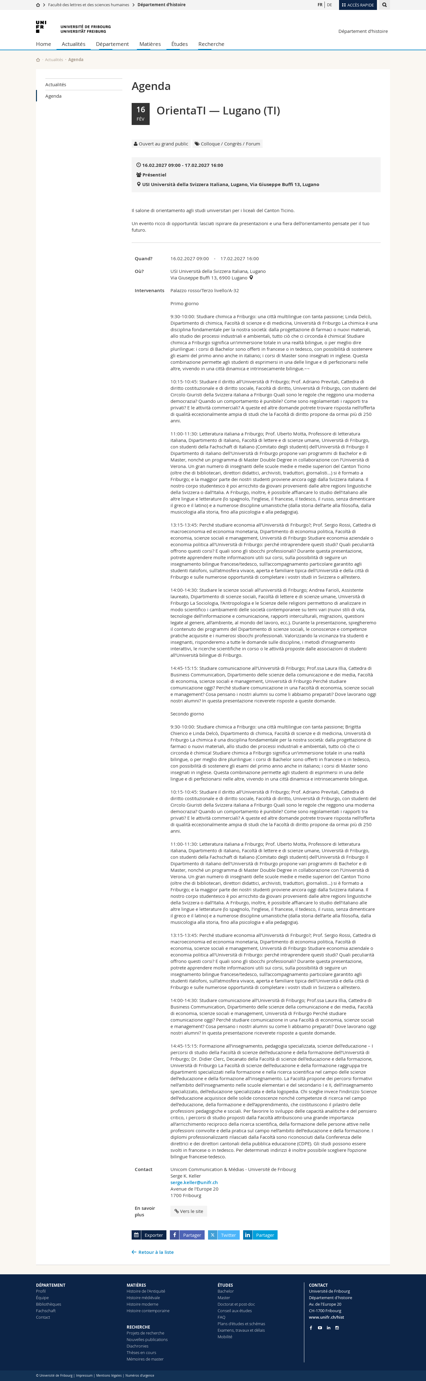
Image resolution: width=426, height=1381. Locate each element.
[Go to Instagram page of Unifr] (337, 1328)
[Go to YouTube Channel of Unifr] (320, 1328)
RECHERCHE (138, 1327)
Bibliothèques (48, 1304)
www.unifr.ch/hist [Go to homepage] (326, 1317)
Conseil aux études (235, 1310)
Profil (41, 1291)
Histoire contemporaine (148, 1310)
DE (329, 4)
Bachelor (226, 1291)
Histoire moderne (142, 1304)
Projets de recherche (145, 1333)
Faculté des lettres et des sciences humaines (88, 4)
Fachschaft (46, 1310)
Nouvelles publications (147, 1339)
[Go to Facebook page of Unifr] (311, 1327)
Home (43, 43)
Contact (43, 1317)
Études (179, 43)
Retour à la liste (156, 1252)
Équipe (42, 1297)
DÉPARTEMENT (51, 1285)
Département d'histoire (162, 4)
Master (224, 1297)
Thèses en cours (141, 1352)
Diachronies (137, 1346)
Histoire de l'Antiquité (146, 1291)
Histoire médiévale (143, 1297)
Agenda (53, 96)
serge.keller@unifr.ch (194, 1182)
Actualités (73, 43)
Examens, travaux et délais (241, 1330)
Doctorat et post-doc (236, 1304)
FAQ (221, 1317)
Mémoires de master (145, 1359)
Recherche (211, 43)
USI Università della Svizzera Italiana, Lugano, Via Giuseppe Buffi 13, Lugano (230, 184)
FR (320, 4)
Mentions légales (109, 1376)
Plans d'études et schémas (241, 1323)
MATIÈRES (136, 1285)
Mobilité (225, 1336)
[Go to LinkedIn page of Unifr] (328, 1328)
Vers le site (188, 1211)
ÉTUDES (225, 1285)
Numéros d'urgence (139, 1376)
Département (112, 43)
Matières (150, 43)
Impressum (84, 1376)
